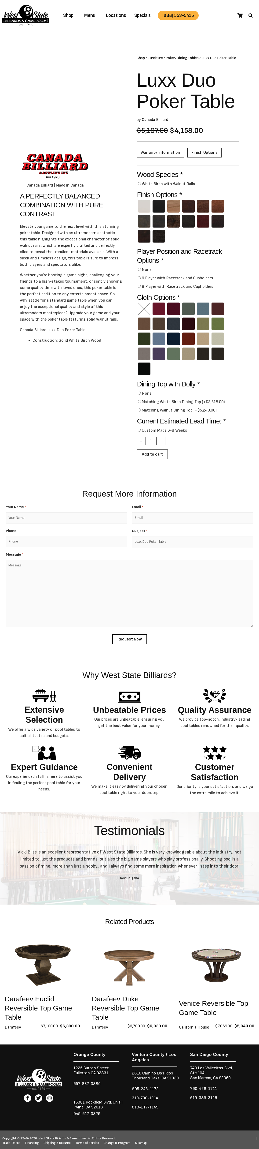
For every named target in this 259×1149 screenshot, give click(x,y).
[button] (250, 15)
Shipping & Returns (57, 1143)
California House (194, 1027)
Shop (68, 15)
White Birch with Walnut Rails (168, 183)
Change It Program (117, 1143)
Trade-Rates (11, 1143)
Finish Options (204, 152)
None (147, 269)
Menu (89, 15)
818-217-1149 (145, 1107)
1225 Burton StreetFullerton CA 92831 (91, 1070)
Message (14, 555)
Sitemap (141, 1143)
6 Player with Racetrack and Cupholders (177, 278)
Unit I (117, 1102)
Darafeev (13, 1027)
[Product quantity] (151, 441)
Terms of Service (87, 1143)
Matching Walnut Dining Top (179, 410)
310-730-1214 (145, 1098)
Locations (116, 15)
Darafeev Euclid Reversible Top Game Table (38, 1008)
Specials (142, 15)
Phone (11, 531)
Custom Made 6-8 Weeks (164, 430)
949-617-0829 (86, 1113)
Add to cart (152, 454)
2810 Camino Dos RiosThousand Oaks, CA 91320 (155, 1076)
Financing (32, 1143)
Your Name (16, 507)
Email (137, 507)
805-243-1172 (145, 1088)
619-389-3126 (203, 1097)
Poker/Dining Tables (182, 58)
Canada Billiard (155, 119)
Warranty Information (160, 152)
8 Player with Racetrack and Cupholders (177, 286)
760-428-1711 (204, 1088)
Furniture (155, 58)
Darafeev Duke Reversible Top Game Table (125, 1008)
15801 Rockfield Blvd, (92, 1102)
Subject (139, 531)
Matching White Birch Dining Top (183, 401)
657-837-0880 (87, 1083)
